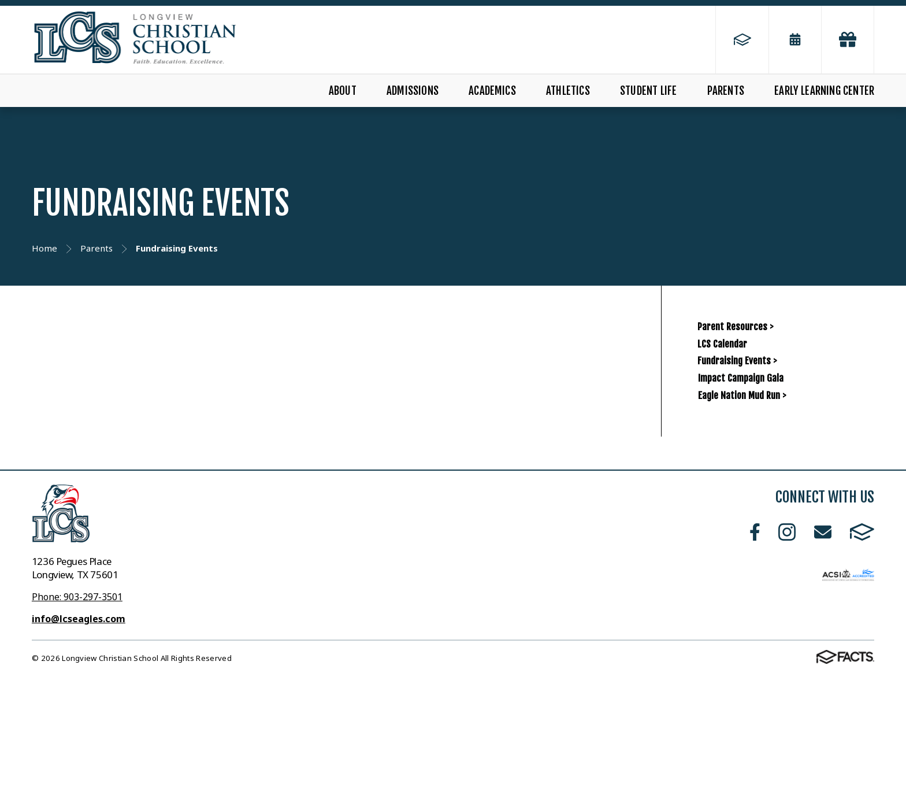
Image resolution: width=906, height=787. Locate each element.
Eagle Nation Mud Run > (789, 496)
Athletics (568, 91)
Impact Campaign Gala (786, 457)
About (343, 91)
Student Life (648, 91)
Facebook (754, 643)
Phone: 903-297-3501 (77, 708)
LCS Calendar (737, 377)
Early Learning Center (824, 91)
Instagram (787, 643)
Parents (725, 91)
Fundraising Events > (761, 417)
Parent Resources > (759, 337)
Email (822, 643)
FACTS (862, 643)
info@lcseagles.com (78, 730)
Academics (492, 91)
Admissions (413, 91)
